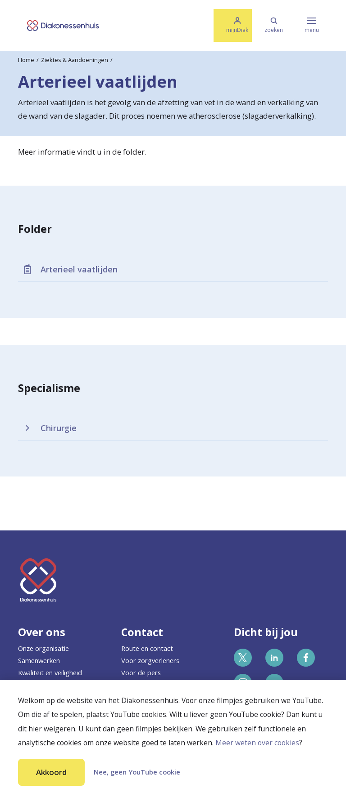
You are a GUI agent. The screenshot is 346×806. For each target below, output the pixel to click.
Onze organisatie (43, 648)
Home (26, 60)
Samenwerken (39, 660)
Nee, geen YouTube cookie (137, 771)
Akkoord (51, 772)
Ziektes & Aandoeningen (74, 60)
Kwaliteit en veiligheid (50, 672)
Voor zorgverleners (150, 660)
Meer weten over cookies (257, 743)
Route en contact (147, 648)
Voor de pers (141, 672)
